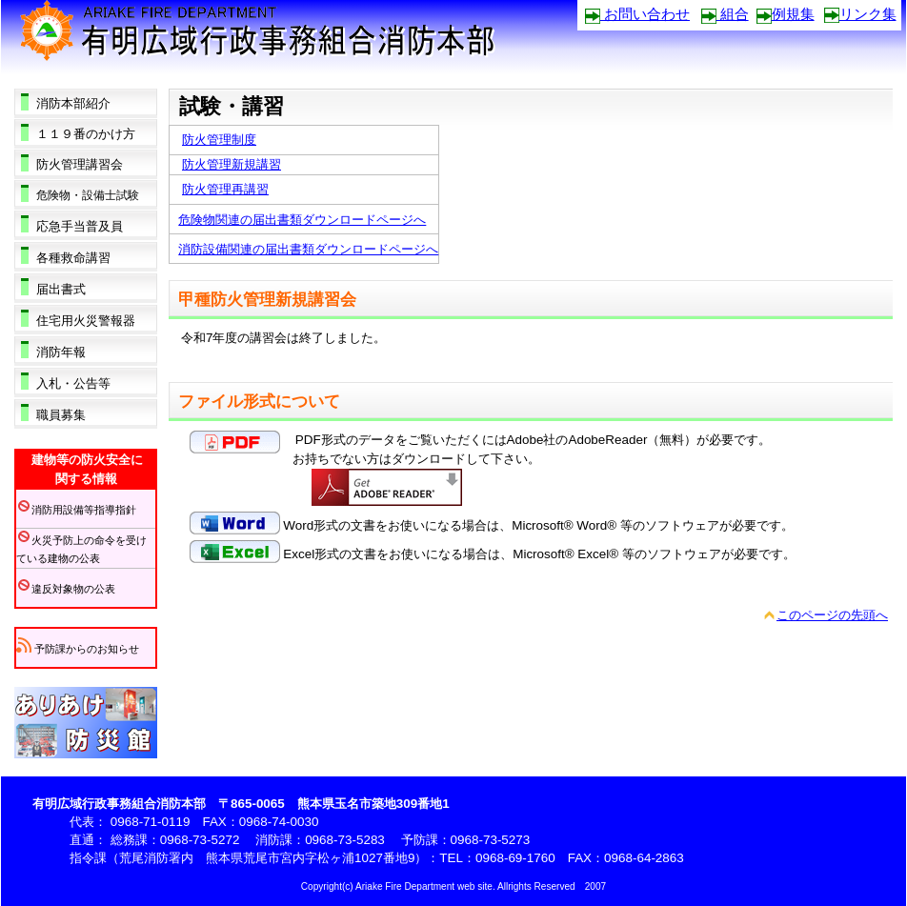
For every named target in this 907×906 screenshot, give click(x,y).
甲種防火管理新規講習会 (267, 300)
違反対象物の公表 (65, 588)
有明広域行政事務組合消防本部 (281, 35)
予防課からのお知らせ (77, 648)
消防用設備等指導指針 (76, 509)
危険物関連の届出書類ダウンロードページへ (302, 219)
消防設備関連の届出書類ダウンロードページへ (308, 249)
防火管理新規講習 (231, 164)
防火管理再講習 (225, 189)
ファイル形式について (259, 402)
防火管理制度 (219, 139)
